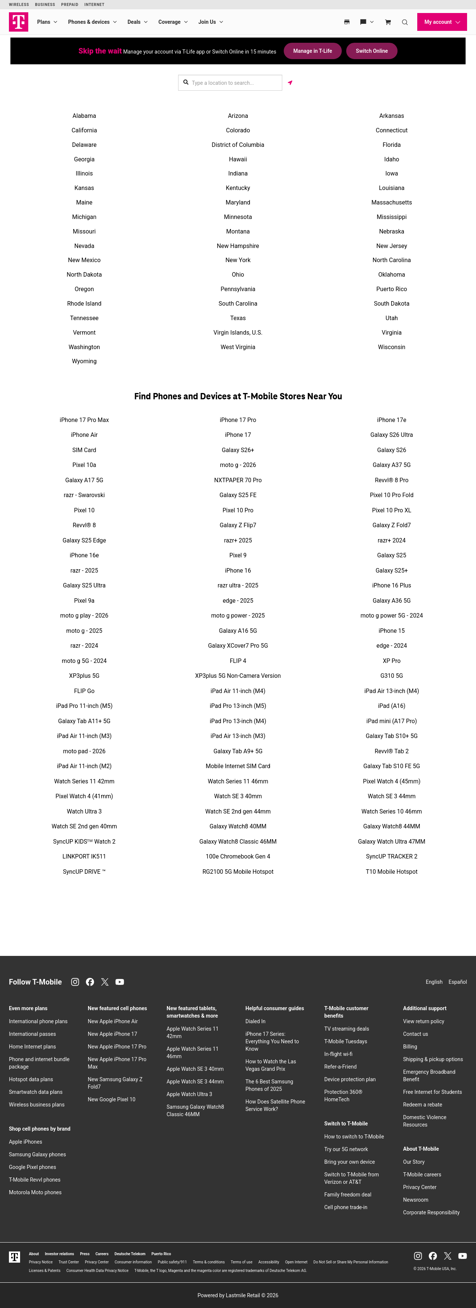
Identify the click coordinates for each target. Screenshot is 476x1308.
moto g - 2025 (84, 630)
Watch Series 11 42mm (84, 781)
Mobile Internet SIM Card (238, 766)
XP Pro (392, 660)
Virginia (392, 332)
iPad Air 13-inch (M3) (237, 736)
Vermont (84, 332)
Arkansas (391, 115)
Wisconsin (391, 347)
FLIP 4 (238, 660)
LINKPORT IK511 (84, 856)
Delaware (84, 144)
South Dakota (391, 303)
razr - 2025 (84, 570)
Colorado (238, 130)
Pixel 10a (84, 464)
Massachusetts (392, 202)
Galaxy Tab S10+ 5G (392, 736)
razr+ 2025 (238, 540)
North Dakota (84, 274)
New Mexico (84, 260)
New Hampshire (238, 245)
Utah (392, 318)
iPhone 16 (238, 570)
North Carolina (392, 260)
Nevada (84, 245)
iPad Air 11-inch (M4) (237, 691)
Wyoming (84, 361)
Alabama (84, 115)
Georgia (84, 159)
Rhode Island (84, 303)
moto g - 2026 (238, 464)
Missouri (84, 231)
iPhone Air (84, 434)
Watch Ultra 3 (84, 811)
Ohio (238, 274)
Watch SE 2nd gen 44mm (238, 811)
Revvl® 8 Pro (391, 480)
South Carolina (238, 303)
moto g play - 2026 (84, 615)
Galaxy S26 (391, 450)
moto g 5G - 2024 (84, 660)
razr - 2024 (84, 645)
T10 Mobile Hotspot (392, 871)
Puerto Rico (391, 289)
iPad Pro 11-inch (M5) (84, 705)
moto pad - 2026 (84, 751)
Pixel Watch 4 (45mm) (392, 781)
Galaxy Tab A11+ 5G (84, 721)
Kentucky (238, 187)
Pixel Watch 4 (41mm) (84, 796)
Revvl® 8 (84, 525)
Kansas (84, 187)
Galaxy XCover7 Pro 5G (238, 645)
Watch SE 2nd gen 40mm (84, 826)
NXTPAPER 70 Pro (238, 480)
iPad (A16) (391, 705)
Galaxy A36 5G (392, 600)
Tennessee (84, 318)
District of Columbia (238, 144)
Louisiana (392, 187)
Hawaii (238, 159)
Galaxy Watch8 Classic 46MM (238, 841)
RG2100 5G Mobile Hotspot (237, 871)
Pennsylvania (238, 289)
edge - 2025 (238, 600)
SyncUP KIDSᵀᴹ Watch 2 (84, 841)
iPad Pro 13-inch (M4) (238, 721)
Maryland (238, 202)
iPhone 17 (238, 434)
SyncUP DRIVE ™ (84, 871)
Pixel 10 (84, 510)
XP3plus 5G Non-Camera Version (238, 675)
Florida (392, 144)
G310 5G (391, 675)
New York (238, 260)
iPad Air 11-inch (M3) (84, 736)
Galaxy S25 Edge (84, 540)
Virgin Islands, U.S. (238, 332)
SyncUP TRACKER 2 (391, 856)
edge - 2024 (391, 645)
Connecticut (392, 130)
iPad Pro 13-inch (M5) (238, 705)
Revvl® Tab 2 (391, 751)
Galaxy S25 (391, 555)
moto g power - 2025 (238, 615)
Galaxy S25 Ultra (84, 585)
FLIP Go (84, 691)
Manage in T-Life (312, 51)
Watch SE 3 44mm (392, 796)
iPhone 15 (392, 630)
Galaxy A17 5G (84, 480)
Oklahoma (391, 274)
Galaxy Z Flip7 (238, 525)
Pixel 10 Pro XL (392, 510)
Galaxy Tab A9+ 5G (238, 751)
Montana (238, 231)
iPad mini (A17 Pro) (391, 721)
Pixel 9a (84, 600)
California (84, 130)
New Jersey (391, 245)
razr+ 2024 (392, 540)
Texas (238, 318)
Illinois (84, 173)
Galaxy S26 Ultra (391, 434)
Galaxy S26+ (238, 450)
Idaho (391, 159)
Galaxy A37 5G (392, 464)
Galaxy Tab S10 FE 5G (391, 766)
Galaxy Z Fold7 (392, 525)
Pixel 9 (238, 555)
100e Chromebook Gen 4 (238, 856)
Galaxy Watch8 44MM (391, 826)
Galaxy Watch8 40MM (237, 826)
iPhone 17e (391, 419)
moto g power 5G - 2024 (391, 615)
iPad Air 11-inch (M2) (84, 766)
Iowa (391, 173)
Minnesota (238, 216)
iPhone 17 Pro (238, 419)
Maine (84, 202)
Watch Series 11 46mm (238, 781)
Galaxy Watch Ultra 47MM (391, 841)
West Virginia (238, 347)
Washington (84, 347)
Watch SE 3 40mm (238, 796)
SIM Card (84, 450)
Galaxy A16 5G (238, 630)
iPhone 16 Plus (391, 585)
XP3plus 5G (84, 675)
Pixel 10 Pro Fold (392, 495)
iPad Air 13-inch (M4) (391, 691)
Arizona (238, 115)
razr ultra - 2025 (238, 585)
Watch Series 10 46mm (391, 811)
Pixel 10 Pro (237, 510)
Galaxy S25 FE (237, 495)
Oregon (84, 289)
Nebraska (391, 231)
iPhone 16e (84, 555)
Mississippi (392, 216)
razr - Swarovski (84, 495)
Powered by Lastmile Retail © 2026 (237, 1295)
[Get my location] (290, 83)
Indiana (238, 173)
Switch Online (372, 51)
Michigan (84, 216)
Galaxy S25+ (392, 570)
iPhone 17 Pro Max (84, 419)
